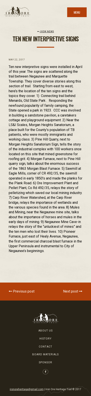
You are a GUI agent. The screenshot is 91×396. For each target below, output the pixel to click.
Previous (21, 291)
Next (72, 291)
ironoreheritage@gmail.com (27, 389)
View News (45, 31)
